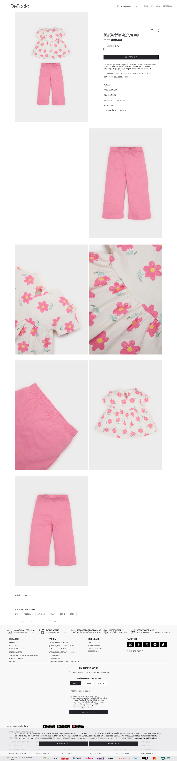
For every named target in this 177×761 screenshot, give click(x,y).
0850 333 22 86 (94, 651)
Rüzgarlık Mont (42, 754)
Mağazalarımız (94, 643)
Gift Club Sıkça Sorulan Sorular (62, 652)
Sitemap (12, 662)
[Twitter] (146, 644)
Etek (72, 614)
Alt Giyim (41, 614)
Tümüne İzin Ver (113, 744)
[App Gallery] (78, 726)
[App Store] (49, 726)
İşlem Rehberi (54, 655)
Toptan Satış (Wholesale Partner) (23, 655)
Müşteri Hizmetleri (95, 649)
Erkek (88, 683)
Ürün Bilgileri (109, 95)
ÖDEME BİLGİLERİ (110, 105)
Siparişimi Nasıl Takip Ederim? (62, 646)
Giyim (17, 614)
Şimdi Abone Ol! (88, 712)
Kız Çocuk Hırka (94, 754)
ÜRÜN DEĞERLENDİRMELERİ (114, 100)
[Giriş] (146, 6)
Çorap (62, 614)
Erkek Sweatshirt (122, 754)
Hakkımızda (14, 646)
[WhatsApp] (130, 644)
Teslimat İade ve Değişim (114, 110)
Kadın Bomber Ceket (149, 754)
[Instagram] (155, 644)
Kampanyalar (54, 658)
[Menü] (6, 6)
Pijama (52, 614)
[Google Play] (63, 726)
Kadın (75, 683)
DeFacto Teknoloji (16, 658)
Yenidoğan (28, 614)
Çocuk (101, 683)
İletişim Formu (94, 646)
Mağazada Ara (110, 90)
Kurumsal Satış (15, 652)
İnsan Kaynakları (16, 649)
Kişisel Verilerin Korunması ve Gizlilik (64, 662)
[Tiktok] (163, 644)
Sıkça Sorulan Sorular (58, 643)
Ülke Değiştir (136, 651)
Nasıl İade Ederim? (57, 649)
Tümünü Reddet (63, 744)
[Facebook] (138, 644)
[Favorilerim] (155, 6)
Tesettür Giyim (68, 754)
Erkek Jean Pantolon (17, 754)
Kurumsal (13, 643)
